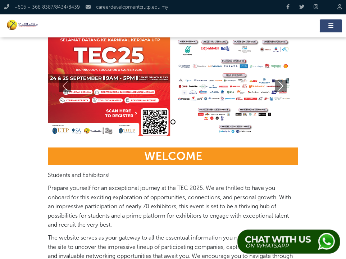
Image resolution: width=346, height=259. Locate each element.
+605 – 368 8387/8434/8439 (42, 7)
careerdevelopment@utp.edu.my (127, 7)
